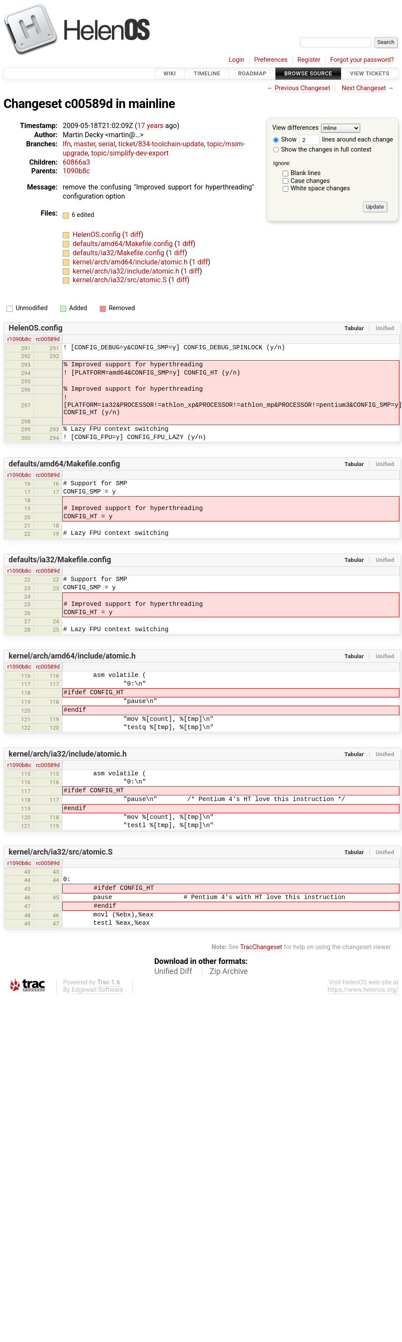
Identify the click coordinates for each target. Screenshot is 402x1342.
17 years (150, 126)
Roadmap (252, 73)
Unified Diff (173, 971)
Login (236, 60)
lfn (67, 144)
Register (309, 60)
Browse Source (308, 73)
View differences (295, 128)
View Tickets (369, 73)
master (84, 144)
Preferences (270, 60)
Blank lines (306, 173)
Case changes (310, 181)
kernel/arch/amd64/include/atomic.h (131, 262)
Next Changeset (363, 88)
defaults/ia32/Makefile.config (119, 253)
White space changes (320, 188)
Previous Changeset (303, 88)
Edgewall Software (97, 990)
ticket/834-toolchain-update (161, 144)
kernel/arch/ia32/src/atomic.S (121, 280)
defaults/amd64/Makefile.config (124, 244)
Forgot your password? (362, 60)
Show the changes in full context (322, 149)
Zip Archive (229, 971)
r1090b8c (19, 339)
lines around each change (346, 139)
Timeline (207, 73)
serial (106, 144)
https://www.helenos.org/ (363, 990)
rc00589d (48, 339)
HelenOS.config (97, 234)
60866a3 (76, 162)
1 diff (133, 234)
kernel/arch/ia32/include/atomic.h (127, 271)
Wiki (169, 73)
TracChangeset (261, 947)
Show (285, 139)
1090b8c (76, 171)
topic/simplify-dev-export (130, 153)
